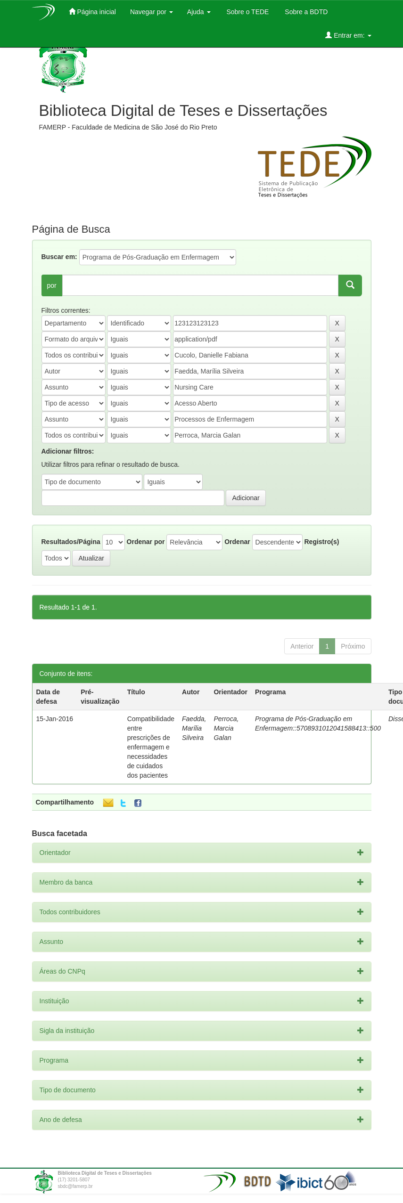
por (52, 285)
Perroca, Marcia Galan (226, 728)
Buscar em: (59, 256)
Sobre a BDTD (305, 12)
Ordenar (237, 541)
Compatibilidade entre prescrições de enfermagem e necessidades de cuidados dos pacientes (150, 747)
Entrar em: (348, 35)
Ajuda (199, 12)
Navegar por (151, 12)
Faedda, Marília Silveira (194, 728)
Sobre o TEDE (247, 12)
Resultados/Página (70, 541)
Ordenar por (146, 541)
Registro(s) (321, 541)
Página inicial (92, 12)
